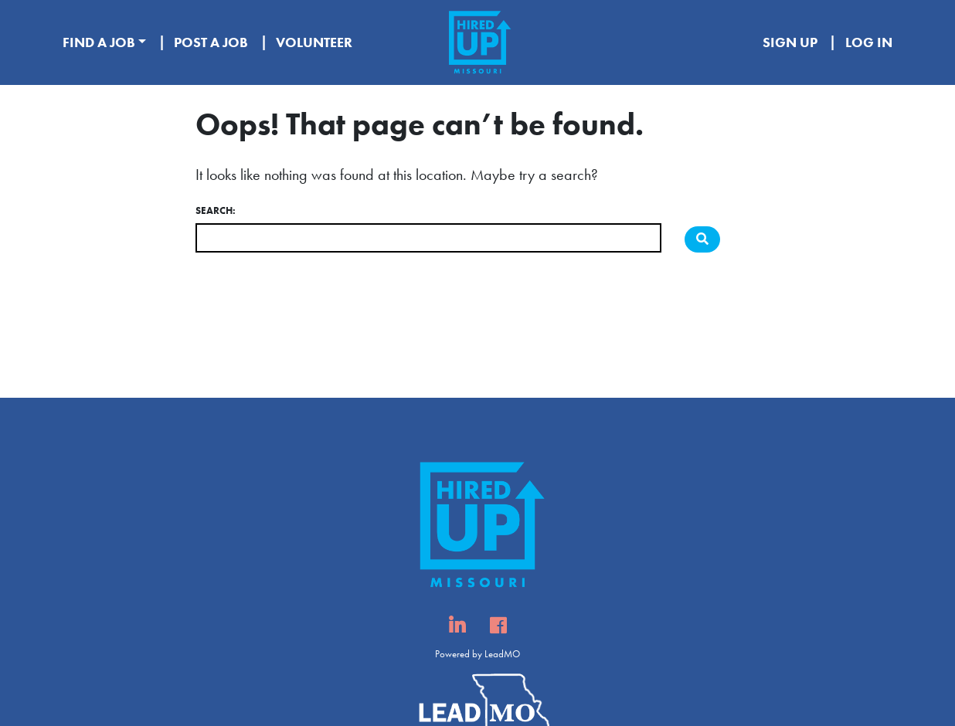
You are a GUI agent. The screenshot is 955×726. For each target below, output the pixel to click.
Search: (215, 210)
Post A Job (211, 42)
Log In (868, 42)
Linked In (457, 630)
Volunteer (314, 42)
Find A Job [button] (99, 42)
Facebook (497, 630)
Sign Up (790, 42)
